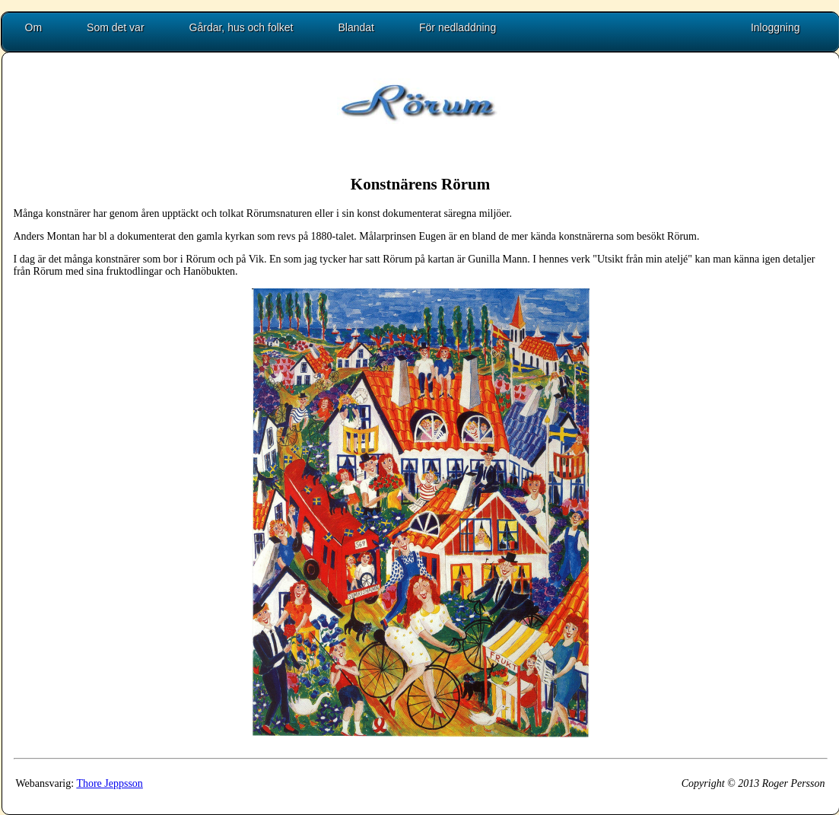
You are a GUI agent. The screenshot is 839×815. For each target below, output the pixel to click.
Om (34, 27)
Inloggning (775, 27)
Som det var (115, 27)
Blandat (356, 27)
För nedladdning (457, 27)
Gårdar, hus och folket (241, 27)
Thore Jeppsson (109, 783)
